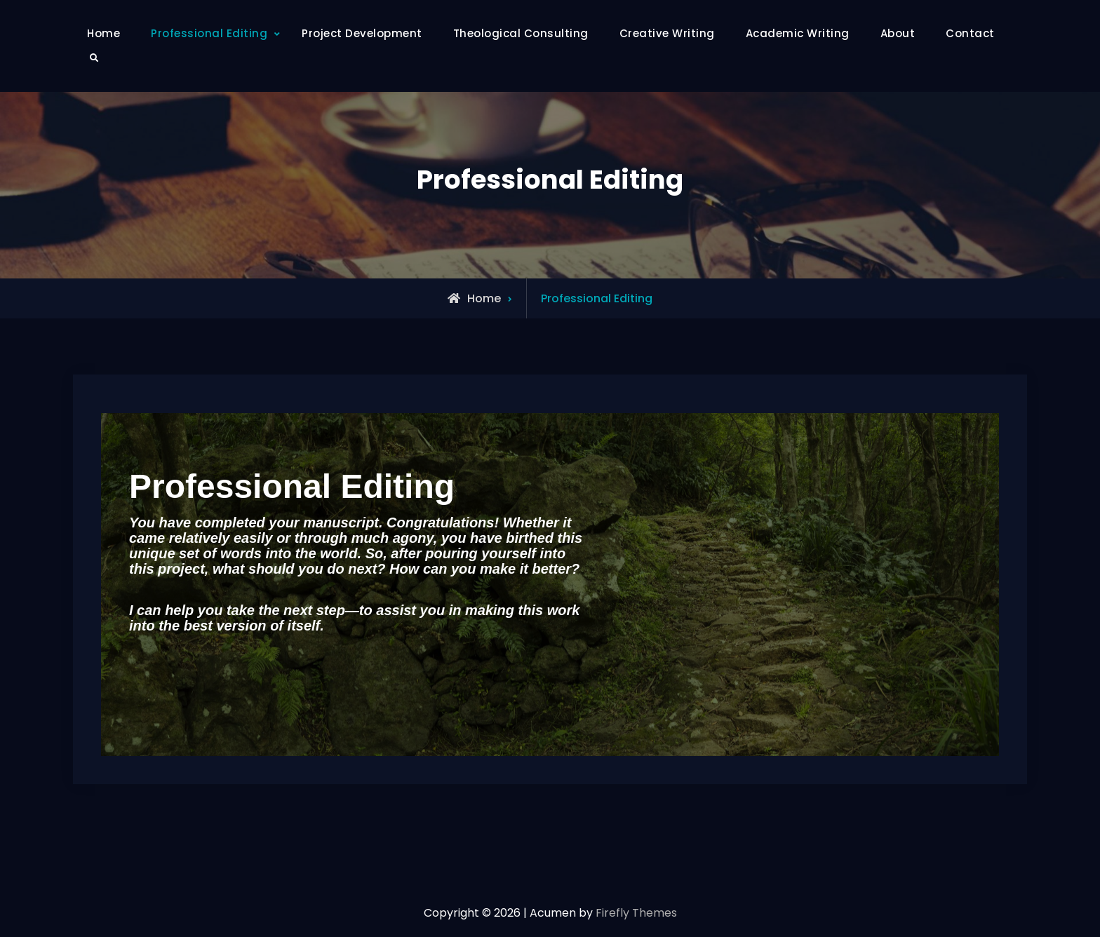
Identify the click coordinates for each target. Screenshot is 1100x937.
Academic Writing (798, 33)
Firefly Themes (636, 913)
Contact (970, 33)
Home (103, 33)
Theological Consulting (521, 33)
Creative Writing (667, 33)
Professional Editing (209, 33)
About (897, 33)
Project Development (362, 33)
